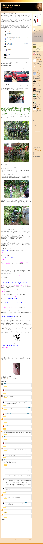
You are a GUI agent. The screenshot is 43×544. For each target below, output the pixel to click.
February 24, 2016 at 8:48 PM (28, 459)
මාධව (19, 68)
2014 (35, 152)
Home (15, 539)
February (36, 149)
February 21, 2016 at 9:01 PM (28, 413)
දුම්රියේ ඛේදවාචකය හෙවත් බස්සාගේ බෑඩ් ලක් (39, 102)
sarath (5, 431)
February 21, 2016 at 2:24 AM (28, 383)
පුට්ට (22, 68)
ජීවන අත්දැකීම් (35, 121)
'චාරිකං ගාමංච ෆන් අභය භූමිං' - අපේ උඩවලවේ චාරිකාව (39, 95)
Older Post (30, 539)
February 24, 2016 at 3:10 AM (28, 448)
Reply (5, 386)
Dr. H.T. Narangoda (7, 395)
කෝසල (3, 66)
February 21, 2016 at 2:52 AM (28, 395)
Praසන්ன (5, 448)
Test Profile (6, 436)
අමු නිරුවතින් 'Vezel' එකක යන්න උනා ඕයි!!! (39, 60)
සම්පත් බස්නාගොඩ (5, 378)
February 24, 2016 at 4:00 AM (28, 454)
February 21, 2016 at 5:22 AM (28, 401)
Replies (4, 388)
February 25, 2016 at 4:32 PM (28, 468)
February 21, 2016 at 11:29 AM (28, 407)
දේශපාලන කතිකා (35, 122)
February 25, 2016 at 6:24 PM (28, 474)
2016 (35, 148)
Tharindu (5, 509)
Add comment (3, 519)
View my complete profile (36, 34)
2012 (35, 154)
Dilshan (5, 383)
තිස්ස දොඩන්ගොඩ (7, 459)
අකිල (15, 68)
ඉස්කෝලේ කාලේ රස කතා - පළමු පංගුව (39, 53)
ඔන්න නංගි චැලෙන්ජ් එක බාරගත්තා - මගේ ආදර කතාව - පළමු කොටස (39, 47)
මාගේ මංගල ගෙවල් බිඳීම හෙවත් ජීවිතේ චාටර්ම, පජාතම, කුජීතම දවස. (39, 67)
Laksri (5, 514)
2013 (35, 153)
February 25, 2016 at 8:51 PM (28, 502)
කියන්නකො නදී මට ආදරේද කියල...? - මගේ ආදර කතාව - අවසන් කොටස (39, 73)
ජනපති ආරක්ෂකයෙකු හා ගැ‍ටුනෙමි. (39, 108)
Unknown (5, 407)
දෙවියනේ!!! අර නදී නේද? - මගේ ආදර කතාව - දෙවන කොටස (39, 81)
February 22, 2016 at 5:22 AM (28, 436)
